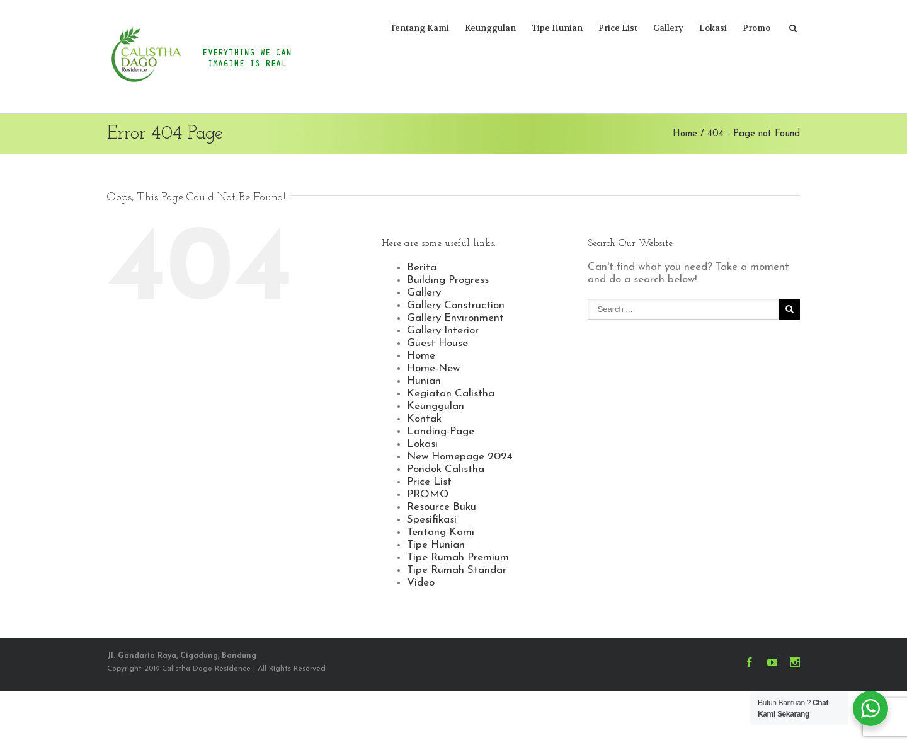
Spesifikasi (432, 519)
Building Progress (448, 280)
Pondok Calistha (445, 469)
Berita (421, 267)
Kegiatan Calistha (450, 393)
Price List (617, 28)
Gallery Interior (443, 330)
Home (685, 134)
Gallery (668, 28)
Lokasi (713, 28)
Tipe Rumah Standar (456, 570)
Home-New (433, 368)
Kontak (424, 418)
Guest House (437, 343)
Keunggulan (490, 28)
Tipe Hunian (557, 28)
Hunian (424, 381)
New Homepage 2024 (460, 456)
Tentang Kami (419, 28)
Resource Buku (441, 507)
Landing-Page (440, 431)
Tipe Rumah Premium (458, 557)
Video (421, 582)
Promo (756, 28)
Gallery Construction (456, 305)
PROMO (428, 494)
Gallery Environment (455, 318)
